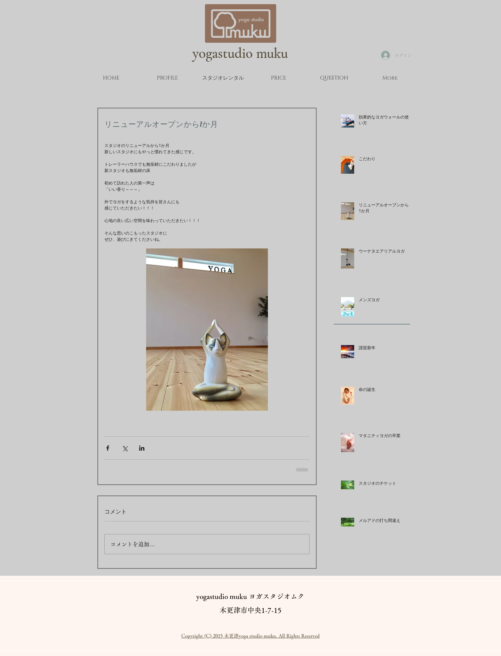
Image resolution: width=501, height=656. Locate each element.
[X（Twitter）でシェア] (124, 448)
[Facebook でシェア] (107, 448)
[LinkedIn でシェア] (141, 448)
